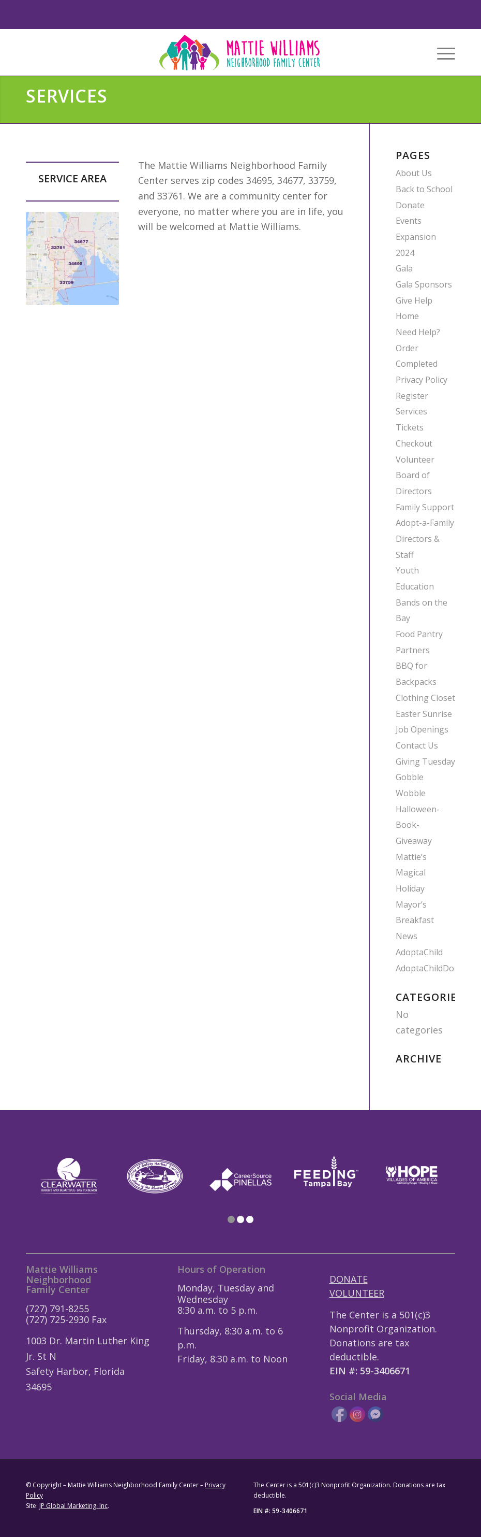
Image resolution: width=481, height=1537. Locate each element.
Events (409, 220)
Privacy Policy (421, 379)
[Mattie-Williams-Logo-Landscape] (241, 52)
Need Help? (418, 332)
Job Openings (422, 729)
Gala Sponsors (424, 284)
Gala (404, 268)
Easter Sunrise (424, 714)
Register (412, 395)
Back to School (424, 189)
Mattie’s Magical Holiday (411, 872)
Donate (410, 205)
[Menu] (441, 52)
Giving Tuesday (425, 761)
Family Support (425, 507)
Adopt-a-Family (425, 522)
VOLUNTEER (356, 1293)
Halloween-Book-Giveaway (418, 824)
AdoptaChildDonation (437, 968)
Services (411, 411)
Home (407, 316)
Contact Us (417, 745)
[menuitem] (441, 52)
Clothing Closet (425, 697)
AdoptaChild (419, 952)
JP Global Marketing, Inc (73, 1505)
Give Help (414, 300)
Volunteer (415, 459)
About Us (414, 173)
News (406, 936)
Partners (413, 650)
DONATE (348, 1279)
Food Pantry (419, 634)
